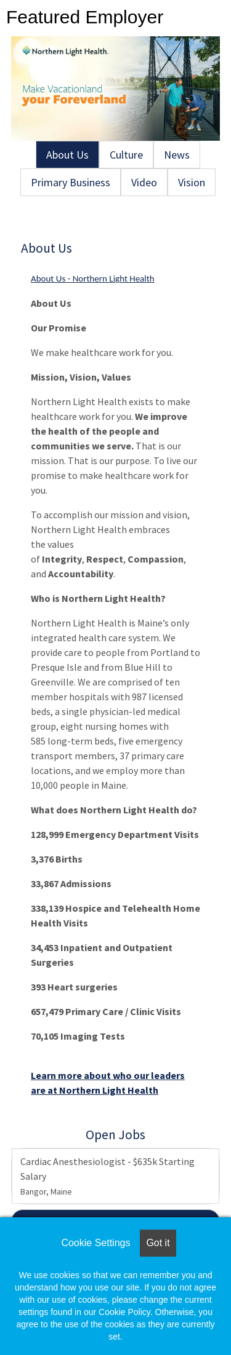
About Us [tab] (67, 155)
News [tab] (177, 155)
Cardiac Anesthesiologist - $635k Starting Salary (107, 1176)
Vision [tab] (191, 182)
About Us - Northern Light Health (93, 278)
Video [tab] (144, 182)
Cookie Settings (95, 1243)
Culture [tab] (126, 155)
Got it (157, 1243)
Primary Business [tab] (70, 182)
